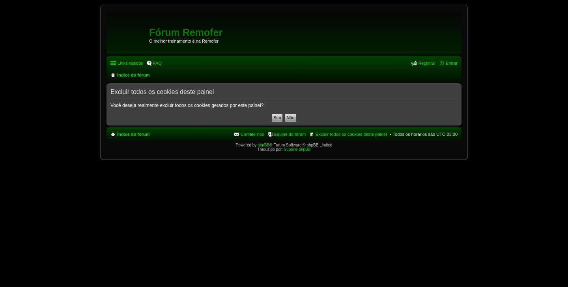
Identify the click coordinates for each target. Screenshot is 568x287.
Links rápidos (130, 63)
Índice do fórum (133, 134)
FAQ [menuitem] (157, 63)
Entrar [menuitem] (452, 63)
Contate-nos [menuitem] (252, 134)
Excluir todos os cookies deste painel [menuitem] (351, 134)
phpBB (263, 145)
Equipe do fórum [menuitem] (290, 134)
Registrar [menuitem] (427, 63)
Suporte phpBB (297, 149)
